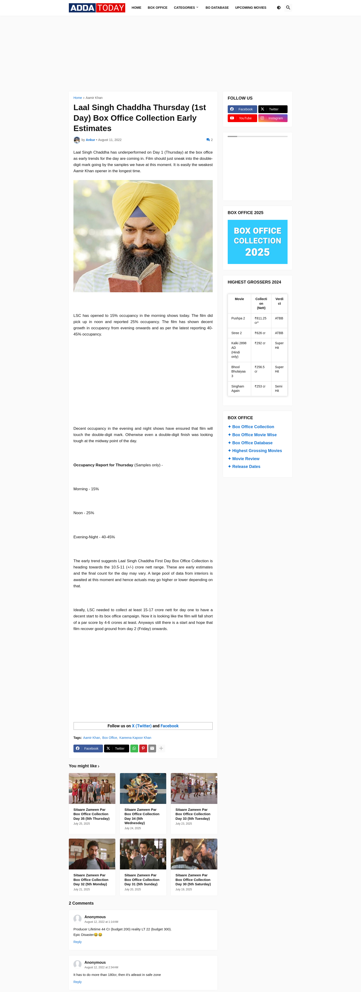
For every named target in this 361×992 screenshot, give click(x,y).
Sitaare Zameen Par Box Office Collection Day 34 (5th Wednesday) (142, 816)
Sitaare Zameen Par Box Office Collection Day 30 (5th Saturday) (193, 879)
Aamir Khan (94, 98)
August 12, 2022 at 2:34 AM (101, 967)
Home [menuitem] (136, 7)
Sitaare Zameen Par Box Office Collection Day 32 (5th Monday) (90, 879)
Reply (77, 942)
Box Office (109, 738)
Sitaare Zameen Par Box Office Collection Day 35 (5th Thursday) (91, 814)
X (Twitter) (142, 725)
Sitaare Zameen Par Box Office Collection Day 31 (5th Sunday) (142, 879)
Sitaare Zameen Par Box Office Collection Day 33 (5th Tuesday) (192, 814)
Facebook (169, 725)
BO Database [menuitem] (217, 7)
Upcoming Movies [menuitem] (250, 7)
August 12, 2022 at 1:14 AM (101, 921)
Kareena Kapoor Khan (135, 738)
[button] (278, 8)
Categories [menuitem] (184, 7)
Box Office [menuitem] (158, 7)
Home (77, 98)
